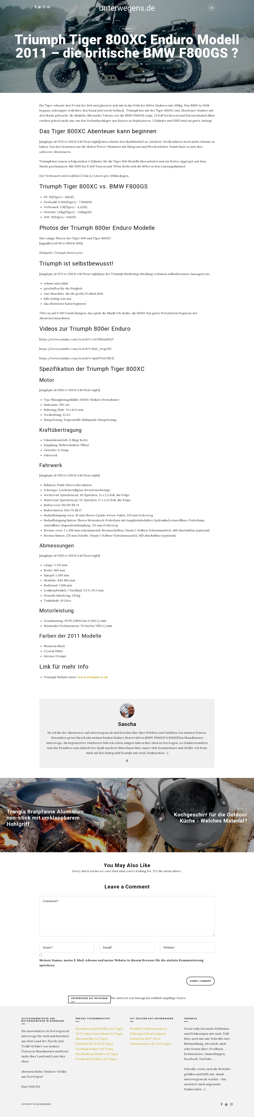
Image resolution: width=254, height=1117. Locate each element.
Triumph (127, 29)
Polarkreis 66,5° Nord (145, 1038)
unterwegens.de (127, 8)
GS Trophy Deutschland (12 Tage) (99, 1033)
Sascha (111, 64)
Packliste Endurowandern (148, 1028)
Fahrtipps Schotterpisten (148, 1033)
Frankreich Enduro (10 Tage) (96, 1059)
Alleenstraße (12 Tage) (91, 1038)
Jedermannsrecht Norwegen (150, 1043)
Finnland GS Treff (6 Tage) (94, 1043)
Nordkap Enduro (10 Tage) (94, 1049)
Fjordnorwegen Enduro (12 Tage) (99, 1028)
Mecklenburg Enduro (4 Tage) (97, 1054)
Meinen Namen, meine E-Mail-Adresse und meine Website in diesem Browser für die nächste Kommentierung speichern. (121, 962)
